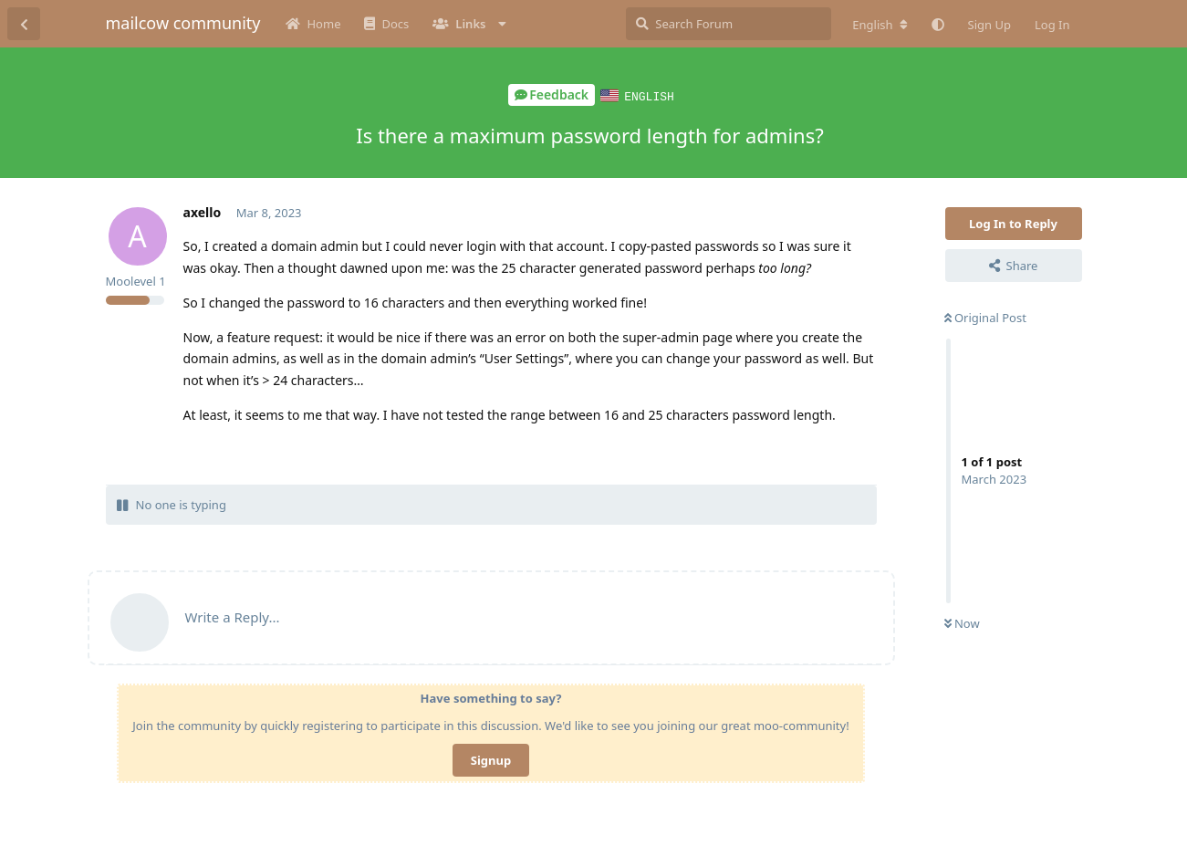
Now (962, 622)
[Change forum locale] (879, 24)
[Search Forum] (728, 23)
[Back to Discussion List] (23, 23)
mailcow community (183, 23)
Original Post (985, 316)
